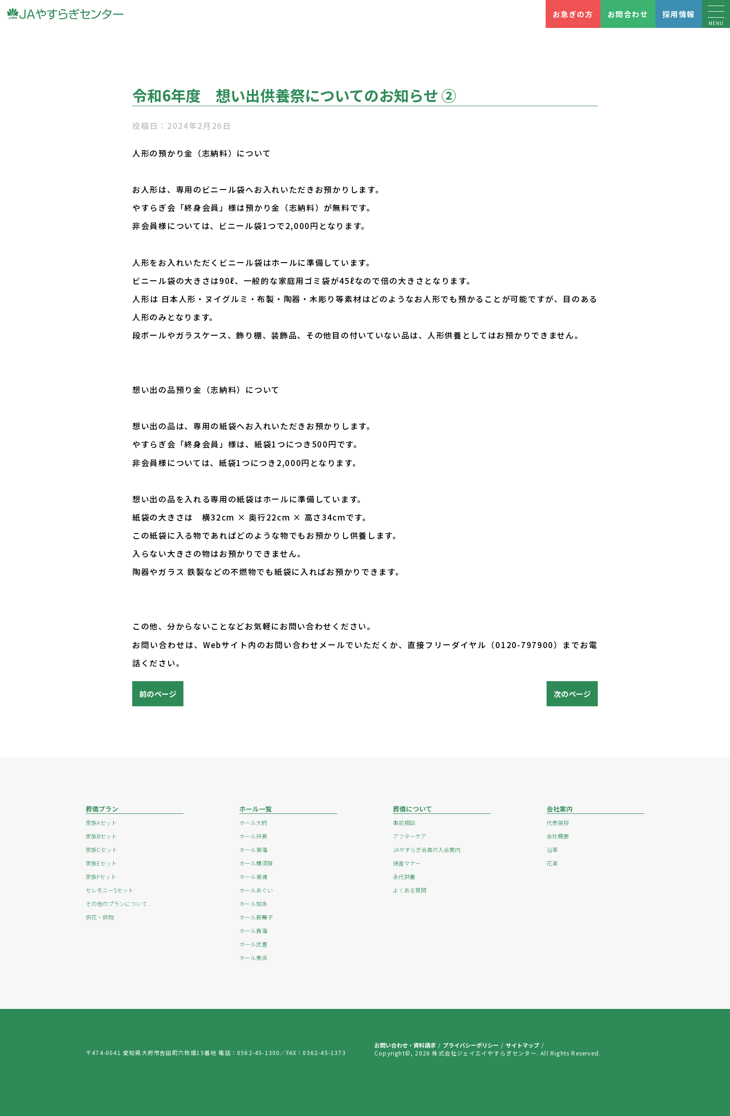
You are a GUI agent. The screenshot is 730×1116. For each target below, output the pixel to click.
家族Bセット (101, 836)
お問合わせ (628, 14)
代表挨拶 (558, 822)
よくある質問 (409, 890)
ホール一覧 (255, 808)
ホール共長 (253, 836)
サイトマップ (522, 1045)
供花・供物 (100, 917)
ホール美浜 (253, 957)
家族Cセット (101, 849)
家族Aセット (101, 822)
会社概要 (558, 836)
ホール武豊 (253, 944)
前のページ (157, 693)
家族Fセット (101, 876)
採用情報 (678, 14)
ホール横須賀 (256, 863)
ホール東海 (253, 849)
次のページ (572, 693)
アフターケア (409, 836)
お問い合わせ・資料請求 (405, 1045)
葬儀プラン (102, 808)
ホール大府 (253, 822)
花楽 (552, 863)
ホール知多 (253, 903)
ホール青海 (253, 930)
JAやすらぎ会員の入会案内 (426, 849)
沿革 (552, 849)
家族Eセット (101, 863)
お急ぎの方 (573, 14)
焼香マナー (407, 863)
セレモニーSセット (110, 890)
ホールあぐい (256, 890)
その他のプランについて (116, 903)
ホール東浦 (253, 876)
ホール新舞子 (256, 917)
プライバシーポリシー (471, 1045)
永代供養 (404, 876)
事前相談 (404, 822)
